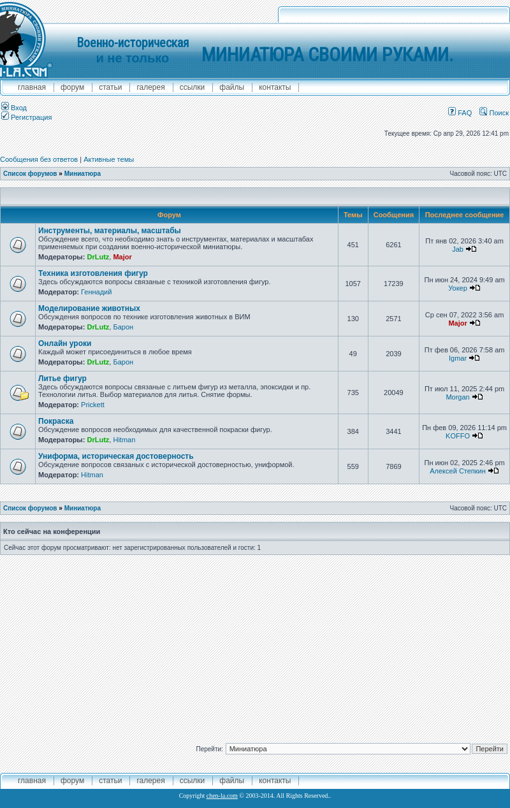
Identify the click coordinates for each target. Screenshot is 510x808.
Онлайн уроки (64, 343)
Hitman (124, 440)
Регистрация (26, 117)
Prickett (93, 404)
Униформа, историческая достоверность (116, 456)
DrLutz (98, 257)
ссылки (192, 87)
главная (32, 87)
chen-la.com (222, 795)
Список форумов (30, 173)
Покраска (55, 421)
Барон (123, 327)
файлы (231, 87)
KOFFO (458, 436)
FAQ (460, 113)
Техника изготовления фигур (93, 273)
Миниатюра (82, 173)
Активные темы (109, 159)
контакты (275, 87)
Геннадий (96, 292)
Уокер (457, 288)
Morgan (457, 397)
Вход (14, 108)
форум (72, 87)
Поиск (494, 113)
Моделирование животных (89, 308)
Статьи (110, 87)
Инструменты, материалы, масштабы (109, 230)
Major (122, 257)
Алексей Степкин (458, 471)
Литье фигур (62, 378)
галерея (150, 87)
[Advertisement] (255, 644)
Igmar (458, 358)
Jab (457, 249)
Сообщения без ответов (39, 159)
